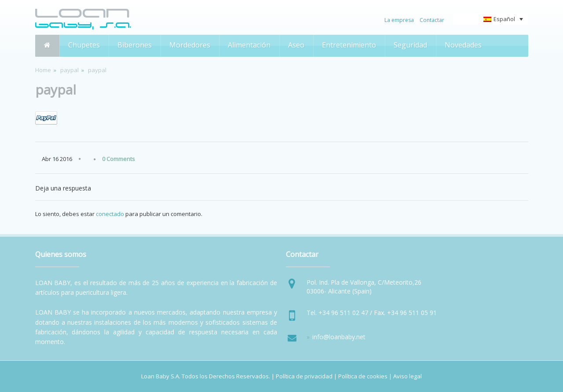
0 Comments (118, 159)
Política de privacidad (304, 376)
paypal (69, 70)
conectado (110, 214)
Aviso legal (407, 376)
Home (43, 70)
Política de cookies (363, 376)
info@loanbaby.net (339, 337)
